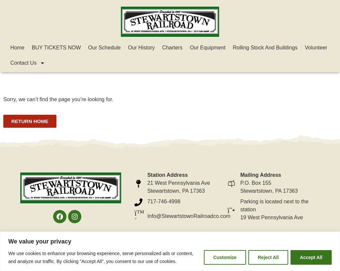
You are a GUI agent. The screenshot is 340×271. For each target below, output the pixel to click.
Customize (223, 257)
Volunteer (316, 47)
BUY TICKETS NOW (56, 47)
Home (17, 47)
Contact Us (27, 63)
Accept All (310, 257)
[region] (170, 251)
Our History (141, 47)
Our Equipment (208, 47)
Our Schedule (104, 47)
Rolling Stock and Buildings (265, 47)
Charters (172, 47)
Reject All (267, 257)
